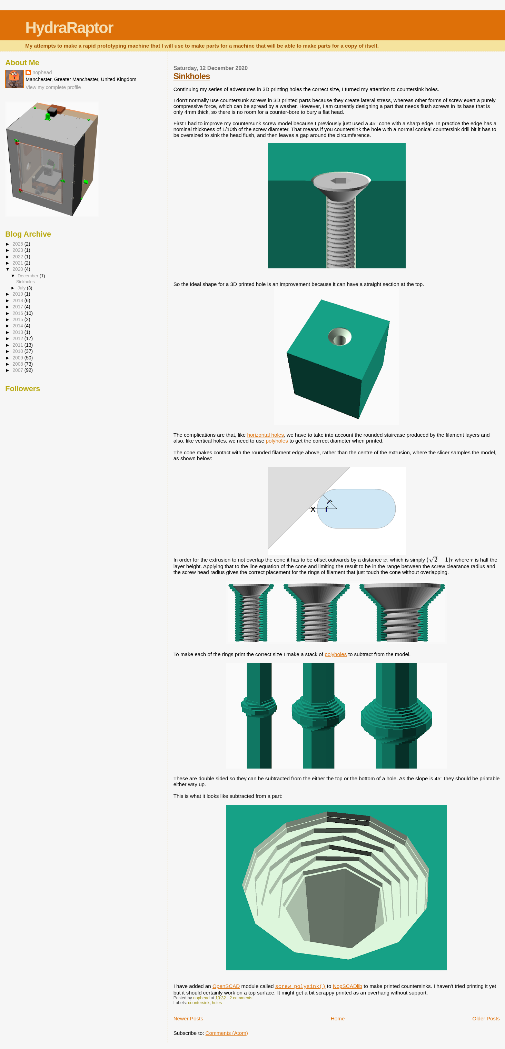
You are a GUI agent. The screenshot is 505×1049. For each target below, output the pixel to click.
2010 (18, 351)
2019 (18, 294)
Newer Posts (188, 1018)
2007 (18, 370)
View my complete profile (53, 87)
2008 (18, 364)
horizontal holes (265, 435)
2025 (18, 244)
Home (338, 1018)
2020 (18, 269)
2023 (18, 250)
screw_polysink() (300, 986)
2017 (18, 306)
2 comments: (242, 998)
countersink (198, 1002)
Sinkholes (192, 76)
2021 (18, 263)
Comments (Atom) (227, 1033)
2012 (18, 338)
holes (217, 1002)
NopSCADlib (347, 986)
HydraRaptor (69, 28)
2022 (18, 256)
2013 (18, 332)
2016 (18, 313)
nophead (42, 72)
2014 (18, 325)
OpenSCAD (226, 986)
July (22, 287)
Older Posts (485, 1018)
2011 (18, 345)
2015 (18, 319)
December (29, 275)
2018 (18, 300)
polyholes (277, 441)
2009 (18, 357)
